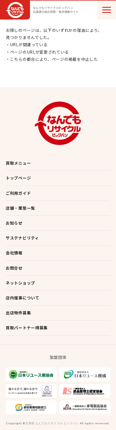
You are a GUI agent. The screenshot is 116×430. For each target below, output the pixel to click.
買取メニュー (18, 163)
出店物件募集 (18, 313)
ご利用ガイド (18, 193)
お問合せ (14, 268)
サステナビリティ (22, 238)
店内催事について (22, 298)
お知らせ (14, 223)
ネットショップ (20, 283)
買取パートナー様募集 (27, 327)
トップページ (18, 178)
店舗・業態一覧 (20, 208)
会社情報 (14, 253)
